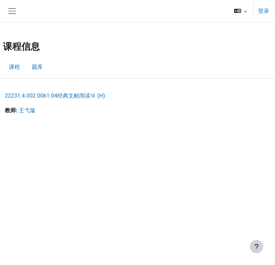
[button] (240, 11)
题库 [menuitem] (37, 67)
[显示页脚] (256, 246)
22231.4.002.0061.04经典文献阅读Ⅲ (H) (55, 95)
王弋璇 (27, 110)
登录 (263, 11)
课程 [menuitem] (14, 67)
